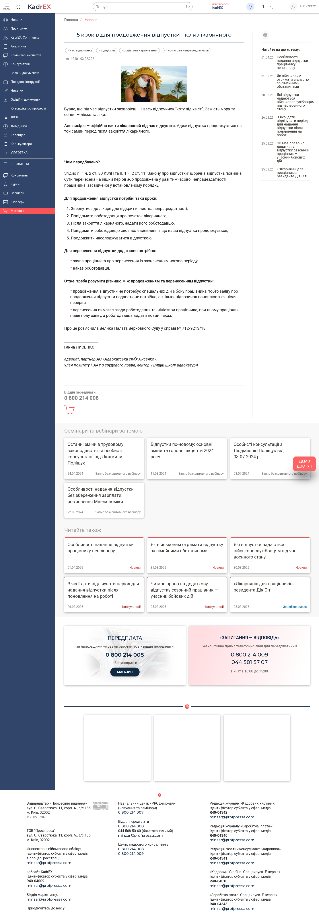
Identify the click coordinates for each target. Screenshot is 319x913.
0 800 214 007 (131, 812)
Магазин (13, 211)
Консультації (16, 64)
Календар (14, 135)
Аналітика (14, 46)
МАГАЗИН (124, 672)
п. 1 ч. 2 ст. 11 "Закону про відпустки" (154, 173)
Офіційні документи (21, 100)
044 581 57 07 (249, 662)
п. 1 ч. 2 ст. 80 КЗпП (96, 173)
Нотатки (13, 91)
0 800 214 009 (249, 654)
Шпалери (14, 202)
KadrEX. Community (21, 37)
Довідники (15, 126)
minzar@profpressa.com (49, 863)
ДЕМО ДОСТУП (304, 463)
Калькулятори (17, 144)
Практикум (15, 29)
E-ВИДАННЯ (16, 164)
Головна (71, 20)
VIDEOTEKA (15, 153)
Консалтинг (15, 175)
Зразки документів (21, 73)
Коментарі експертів (22, 55)
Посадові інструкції (21, 82)
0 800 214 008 (131, 826)
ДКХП (11, 117)
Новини (12, 20)
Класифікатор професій (24, 108)
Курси (11, 184)
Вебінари (13, 193)
